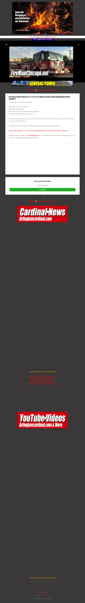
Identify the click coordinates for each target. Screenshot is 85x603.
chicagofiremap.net (34, 135)
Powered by (42, 196)
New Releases (42, 37)
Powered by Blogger (42, 592)
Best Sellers (33, 37)
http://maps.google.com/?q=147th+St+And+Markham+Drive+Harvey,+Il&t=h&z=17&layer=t (38, 131)
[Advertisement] (42, 159)
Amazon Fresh (51, 37)
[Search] (79, 45)
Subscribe (42, 189)
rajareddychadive (46, 595)
